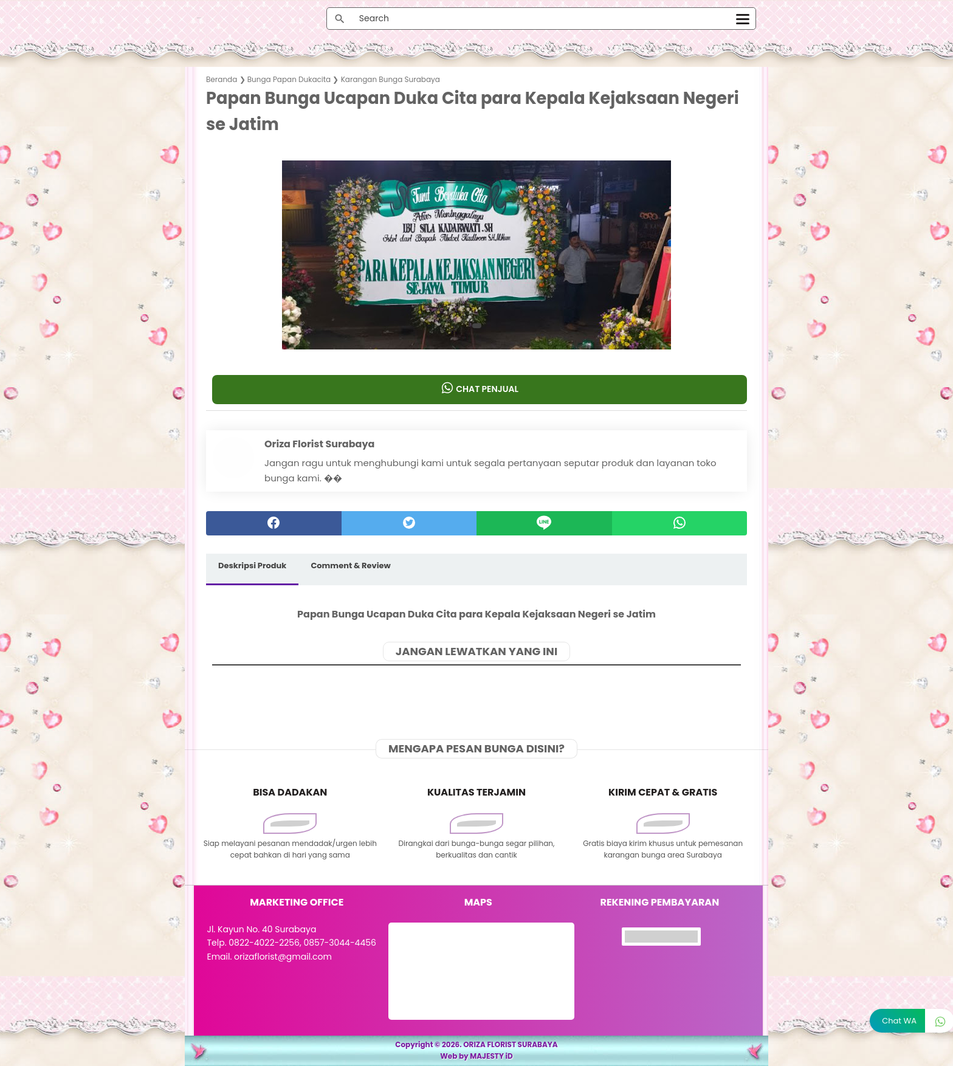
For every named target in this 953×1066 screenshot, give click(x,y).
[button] (476, 326)
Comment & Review (350, 565)
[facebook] (274, 523)
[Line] (544, 523)
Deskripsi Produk (252, 565)
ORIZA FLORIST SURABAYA (510, 1044)
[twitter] (409, 523)
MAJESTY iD (491, 1056)
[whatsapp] (680, 523)
